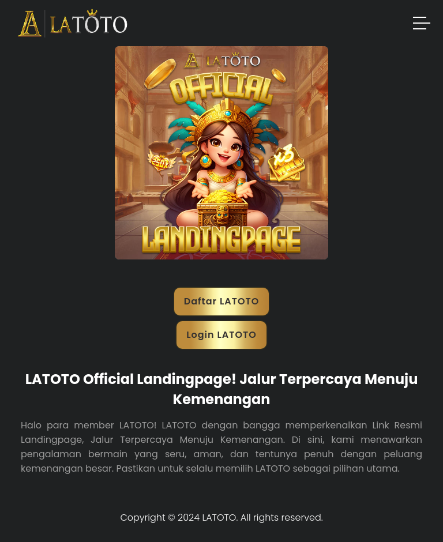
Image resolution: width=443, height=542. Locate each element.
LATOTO (219, 517)
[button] (422, 24)
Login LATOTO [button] (221, 334)
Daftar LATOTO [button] (222, 301)
